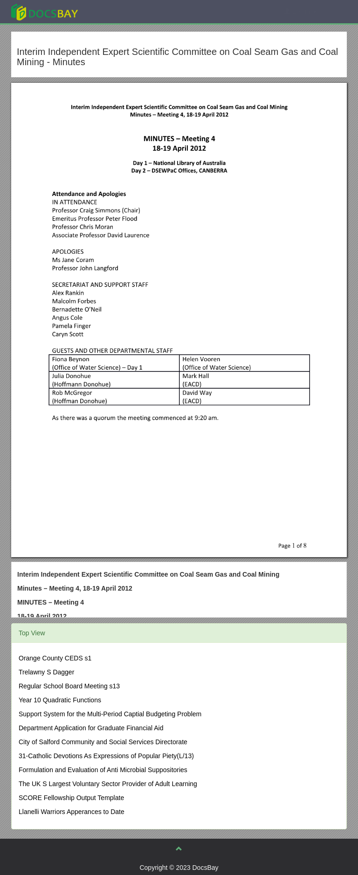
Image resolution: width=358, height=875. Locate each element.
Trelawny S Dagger (46, 672)
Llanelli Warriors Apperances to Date (71, 811)
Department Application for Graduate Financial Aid (91, 728)
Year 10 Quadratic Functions (60, 700)
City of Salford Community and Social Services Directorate (103, 742)
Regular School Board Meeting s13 (69, 686)
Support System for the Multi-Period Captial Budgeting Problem (110, 714)
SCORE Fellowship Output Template (71, 797)
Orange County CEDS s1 (55, 658)
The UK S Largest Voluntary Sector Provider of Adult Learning (108, 784)
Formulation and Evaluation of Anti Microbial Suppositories (103, 770)
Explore (114, 11)
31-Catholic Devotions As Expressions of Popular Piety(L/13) (106, 756)
